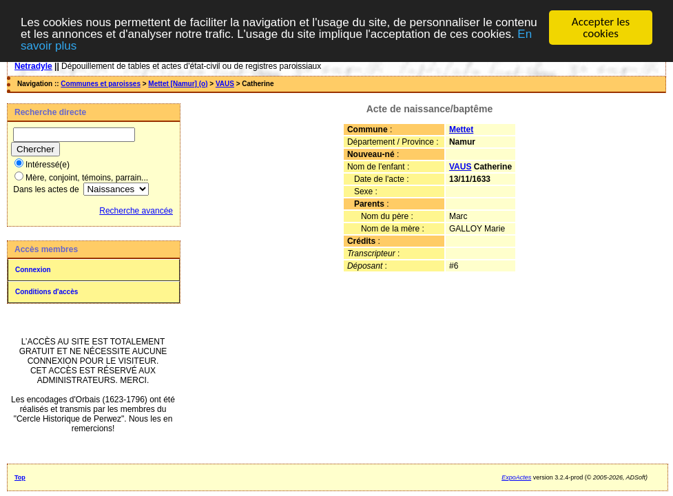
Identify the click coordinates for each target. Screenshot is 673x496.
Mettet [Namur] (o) (177, 83)
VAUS (225, 83)
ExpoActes (516, 477)
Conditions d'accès (46, 292)
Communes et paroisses (101, 83)
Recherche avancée (136, 211)
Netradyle (33, 66)
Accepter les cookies (601, 27)
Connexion (33, 269)
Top (19, 477)
